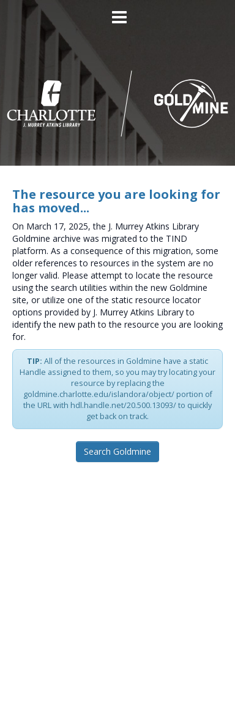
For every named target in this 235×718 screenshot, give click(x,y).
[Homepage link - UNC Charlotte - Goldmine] (117, 103)
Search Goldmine (117, 451)
